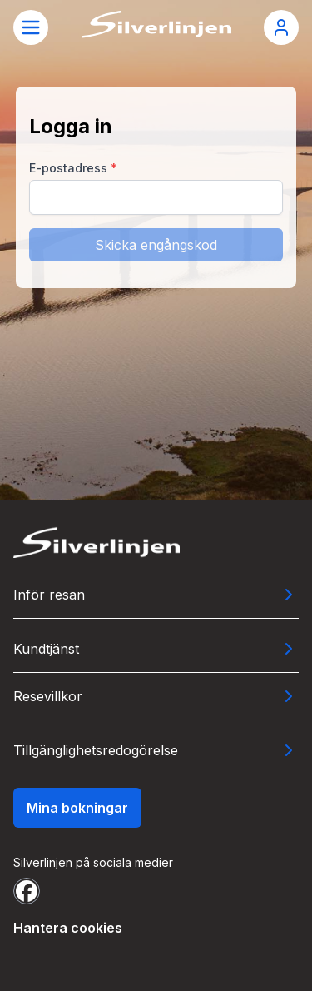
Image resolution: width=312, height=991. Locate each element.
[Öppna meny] (30, 27)
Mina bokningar (77, 807)
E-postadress (73, 168)
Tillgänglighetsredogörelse (95, 750)
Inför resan (49, 594)
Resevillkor (47, 696)
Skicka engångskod (156, 245)
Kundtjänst (46, 648)
